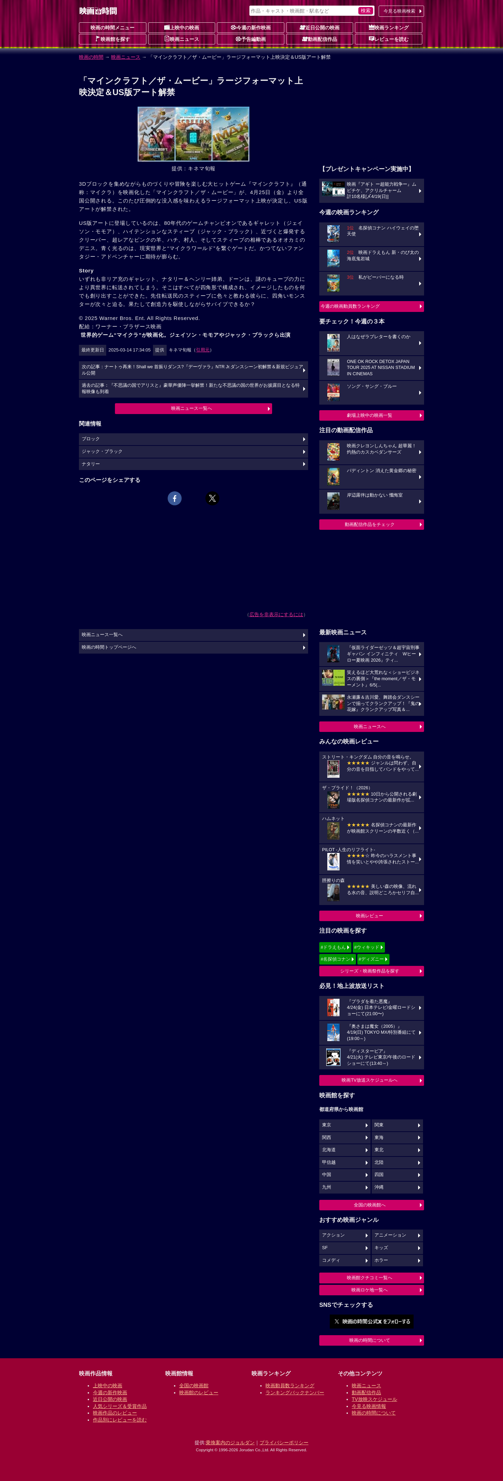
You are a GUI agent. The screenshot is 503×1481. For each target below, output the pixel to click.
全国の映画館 (194, 1385)
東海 (379, 1137)
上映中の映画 (181, 27)
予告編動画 (251, 39)
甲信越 (329, 1162)
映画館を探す (112, 39)
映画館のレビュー (198, 1392)
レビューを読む (389, 39)
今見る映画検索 (399, 11)
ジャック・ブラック (102, 451)
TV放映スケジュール (374, 1399)
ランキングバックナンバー (294, 1392)
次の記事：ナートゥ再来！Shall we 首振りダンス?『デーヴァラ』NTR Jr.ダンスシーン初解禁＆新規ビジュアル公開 (192, 370)
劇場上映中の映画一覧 (369, 415)
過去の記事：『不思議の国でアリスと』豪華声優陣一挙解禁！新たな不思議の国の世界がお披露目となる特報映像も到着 (191, 388)
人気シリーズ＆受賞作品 (120, 1406)
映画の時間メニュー (112, 27)
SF (325, 1247)
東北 (379, 1149)
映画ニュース (181, 39)
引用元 (203, 350)
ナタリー (91, 464)
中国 (326, 1174)
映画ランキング (389, 27)
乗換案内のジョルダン (230, 1442)
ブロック (91, 438)
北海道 (329, 1149)
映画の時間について (369, 1340)
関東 (379, 1125)
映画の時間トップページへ (109, 647)
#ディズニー (371, 959)
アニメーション (390, 1235)
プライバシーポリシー (284, 1442)
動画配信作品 (319, 39)
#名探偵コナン (335, 959)
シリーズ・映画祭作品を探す (369, 971)
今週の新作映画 (251, 27)
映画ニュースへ (370, 726)
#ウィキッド (366, 947)
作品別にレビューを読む (120, 1420)
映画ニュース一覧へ (191, 408)
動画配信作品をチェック (370, 524)
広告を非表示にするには (276, 614)
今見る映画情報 (369, 1406)
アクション (333, 1235)
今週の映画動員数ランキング (350, 306)
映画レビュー (369, 915)
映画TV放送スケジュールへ (370, 1080)
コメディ (331, 1260)
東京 (326, 1125)
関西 (326, 1137)
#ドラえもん (333, 947)
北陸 (379, 1162)
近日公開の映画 (320, 27)
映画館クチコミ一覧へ (369, 1277)
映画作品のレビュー (115, 1413)
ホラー (381, 1260)
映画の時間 (91, 57)
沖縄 (379, 1187)
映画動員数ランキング (289, 1385)
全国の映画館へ (370, 1205)
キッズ (381, 1247)
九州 (326, 1187)
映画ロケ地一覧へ (369, 1290)
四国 (379, 1174)
